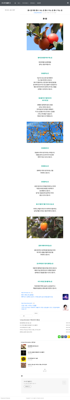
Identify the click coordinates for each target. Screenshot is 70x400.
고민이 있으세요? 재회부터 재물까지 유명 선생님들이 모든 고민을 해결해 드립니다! (40, 308)
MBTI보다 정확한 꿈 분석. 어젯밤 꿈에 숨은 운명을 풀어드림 (37, 296)
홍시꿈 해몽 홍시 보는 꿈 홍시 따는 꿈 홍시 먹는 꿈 (44, 10)
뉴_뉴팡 (44, 12)
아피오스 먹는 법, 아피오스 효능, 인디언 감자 (30, 329)
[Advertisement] (10, 30)
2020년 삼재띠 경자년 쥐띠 (26, 332)
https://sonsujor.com (25, 292)
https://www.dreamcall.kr (26, 303)
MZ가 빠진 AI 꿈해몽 (27, 295)
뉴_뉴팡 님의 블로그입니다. (30, 383)
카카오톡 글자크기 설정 (25, 327)
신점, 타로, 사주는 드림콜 (28, 305)
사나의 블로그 (6, 3)
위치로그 (32, 3)
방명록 (39, 3)
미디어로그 (25, 3)
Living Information (38, 12)
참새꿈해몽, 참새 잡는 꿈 (25, 322)
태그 (19, 3)
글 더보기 (45, 371)
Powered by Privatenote (5, 398)
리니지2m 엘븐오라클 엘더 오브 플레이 (29, 325)
